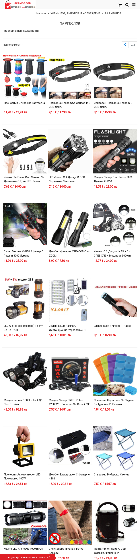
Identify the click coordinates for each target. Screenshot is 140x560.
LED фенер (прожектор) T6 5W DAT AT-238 (23, 328)
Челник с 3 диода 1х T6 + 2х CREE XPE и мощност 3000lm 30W (112, 255)
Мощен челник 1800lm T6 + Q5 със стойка (23, 402)
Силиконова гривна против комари (66, 551)
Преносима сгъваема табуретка (24, 103)
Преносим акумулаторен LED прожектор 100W (22, 476)
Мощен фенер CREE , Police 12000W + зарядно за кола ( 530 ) (69, 404)
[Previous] (125, 44)
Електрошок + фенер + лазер (112, 325)
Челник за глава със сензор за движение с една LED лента (24, 179)
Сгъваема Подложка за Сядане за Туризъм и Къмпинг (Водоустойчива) (114, 404)
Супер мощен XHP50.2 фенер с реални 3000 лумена (23, 253)
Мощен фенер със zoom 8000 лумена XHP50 (113, 179)
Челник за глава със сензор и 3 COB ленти (69, 105)
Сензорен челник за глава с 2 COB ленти (113, 105)
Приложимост (13, 44)
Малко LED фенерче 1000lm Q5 (23, 548)
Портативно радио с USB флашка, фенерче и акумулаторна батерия (110, 553)
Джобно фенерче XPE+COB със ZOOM (69, 253)
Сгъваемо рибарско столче (111, 474)
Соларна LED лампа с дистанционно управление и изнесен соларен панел (67, 330)
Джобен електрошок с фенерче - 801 (69, 476)
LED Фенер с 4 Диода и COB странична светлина (67, 179)
